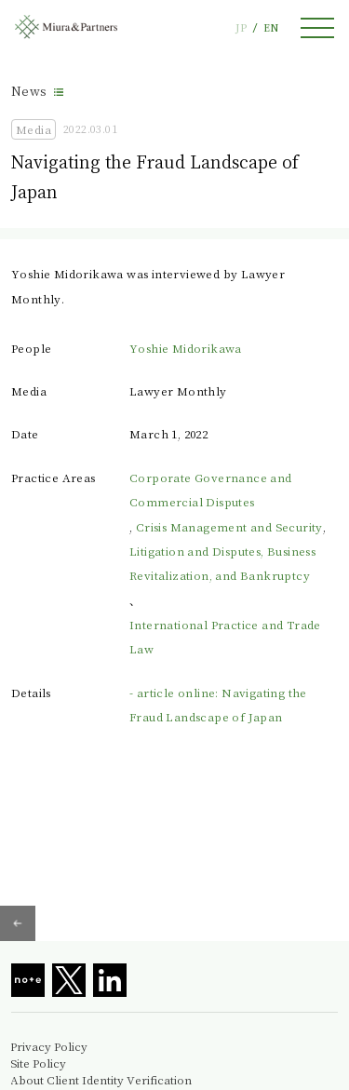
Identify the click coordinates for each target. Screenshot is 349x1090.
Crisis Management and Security (229, 526)
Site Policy (38, 1063)
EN (270, 27)
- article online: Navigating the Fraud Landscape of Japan (218, 704)
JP (241, 27)
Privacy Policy (48, 1046)
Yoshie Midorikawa (185, 348)
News (29, 91)
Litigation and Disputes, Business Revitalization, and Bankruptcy (222, 563)
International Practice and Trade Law (225, 636)
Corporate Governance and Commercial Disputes (210, 489)
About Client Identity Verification (101, 1079)
